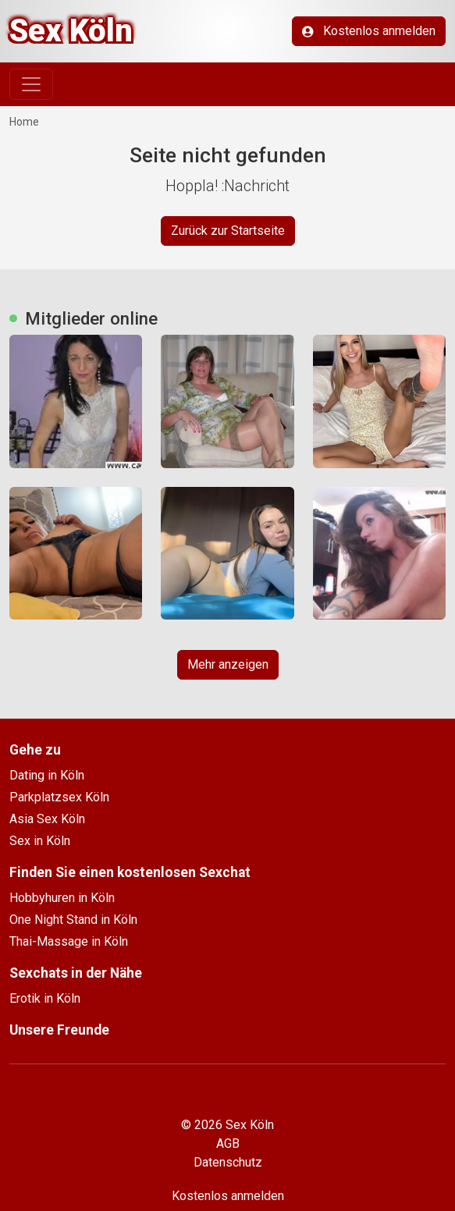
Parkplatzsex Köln (59, 797)
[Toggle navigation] (31, 84)
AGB (228, 1143)
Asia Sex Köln (47, 818)
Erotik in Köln (44, 998)
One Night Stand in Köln (73, 919)
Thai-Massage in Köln (68, 941)
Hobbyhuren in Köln (62, 897)
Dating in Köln (46, 775)
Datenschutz (228, 1162)
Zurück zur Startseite (228, 230)
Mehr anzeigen (227, 664)
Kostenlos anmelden (368, 30)
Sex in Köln (39, 840)
